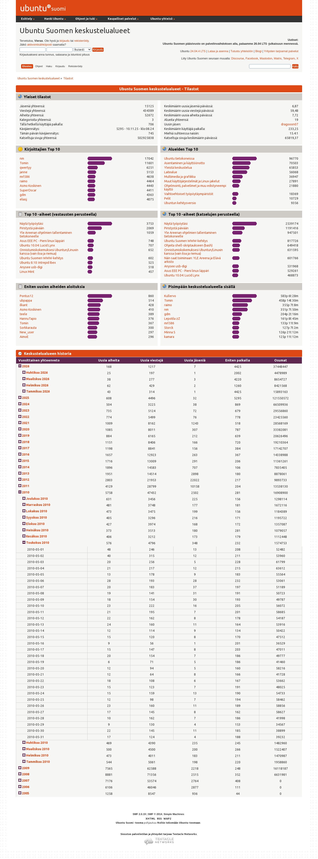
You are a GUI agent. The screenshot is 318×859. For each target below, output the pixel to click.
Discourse (237, 58)
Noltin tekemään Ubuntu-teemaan (178, 822)
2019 (25, 435)
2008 (25, 774)
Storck (168, 327)
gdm (23, 195)
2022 (25, 417)
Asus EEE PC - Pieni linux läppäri (42, 241)
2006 (25, 787)
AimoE (24, 337)
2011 (25, 486)
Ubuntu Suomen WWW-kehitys (41, 258)
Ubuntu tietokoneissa (179, 158)
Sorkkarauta (28, 327)
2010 (25, 492)
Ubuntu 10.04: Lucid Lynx (37, 245)
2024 (25, 404)
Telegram (289, 58)
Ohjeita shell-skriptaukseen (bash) (188, 245)
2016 (25, 454)
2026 (25, 366)
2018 (25, 442)
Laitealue (170, 172)
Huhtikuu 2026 (37, 372)
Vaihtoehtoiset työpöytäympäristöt (188, 194)
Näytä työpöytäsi (31, 223)
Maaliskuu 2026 (37, 379)
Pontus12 (26, 296)
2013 (25, 473)
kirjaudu (65, 40)
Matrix (277, 58)
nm (22, 158)
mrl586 (25, 176)
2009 (25, 768)
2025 (25, 398)
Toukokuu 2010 (37, 542)
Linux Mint (27, 271)
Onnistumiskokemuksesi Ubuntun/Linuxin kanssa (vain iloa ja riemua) (49, 251)
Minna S (169, 332)
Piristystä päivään (32, 228)
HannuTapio (28, 318)
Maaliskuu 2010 (37, 749)
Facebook (252, 58)
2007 (25, 780)
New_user (27, 332)
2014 (25, 467)
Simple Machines (174, 814)
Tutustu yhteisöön (241, 51)
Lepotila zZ (172, 318)
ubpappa (26, 300)
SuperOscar (28, 190)
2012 (25, 479)
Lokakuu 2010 (36, 511)
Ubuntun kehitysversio (180, 203)
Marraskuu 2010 (38, 505)
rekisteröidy (81, 40)
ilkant (23, 305)
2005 (25, 793)
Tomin (24, 163)
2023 (25, 410)
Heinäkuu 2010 (37, 530)
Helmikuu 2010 (37, 755)
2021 (25, 423)
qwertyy (25, 167)
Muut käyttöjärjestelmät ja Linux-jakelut (192, 181)
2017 (25, 448)
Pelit (167, 198)
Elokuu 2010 (35, 524)
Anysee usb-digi (31, 267)
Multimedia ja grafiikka (180, 176)
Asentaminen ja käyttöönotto (184, 163)
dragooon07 (289, 124)
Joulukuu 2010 (37, 498)
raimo (23, 181)
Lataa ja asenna (218, 51)
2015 (25, 461)
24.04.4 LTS (198, 51)
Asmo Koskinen (30, 186)
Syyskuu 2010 (36, 517)
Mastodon (266, 58)
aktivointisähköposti (39, 44)
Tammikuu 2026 (38, 391)
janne (23, 172)
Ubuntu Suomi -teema (129, 822)
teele (23, 314)
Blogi (258, 51)
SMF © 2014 (155, 814)
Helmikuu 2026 (37, 385)
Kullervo (170, 296)
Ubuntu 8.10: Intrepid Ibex (38, 262)
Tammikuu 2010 (38, 762)
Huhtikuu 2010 (37, 742)
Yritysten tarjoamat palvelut (281, 51)
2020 (25, 429)
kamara (169, 337)
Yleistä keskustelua (178, 167)
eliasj (23, 199)
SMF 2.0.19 (139, 814)
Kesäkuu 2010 (36, 536)
